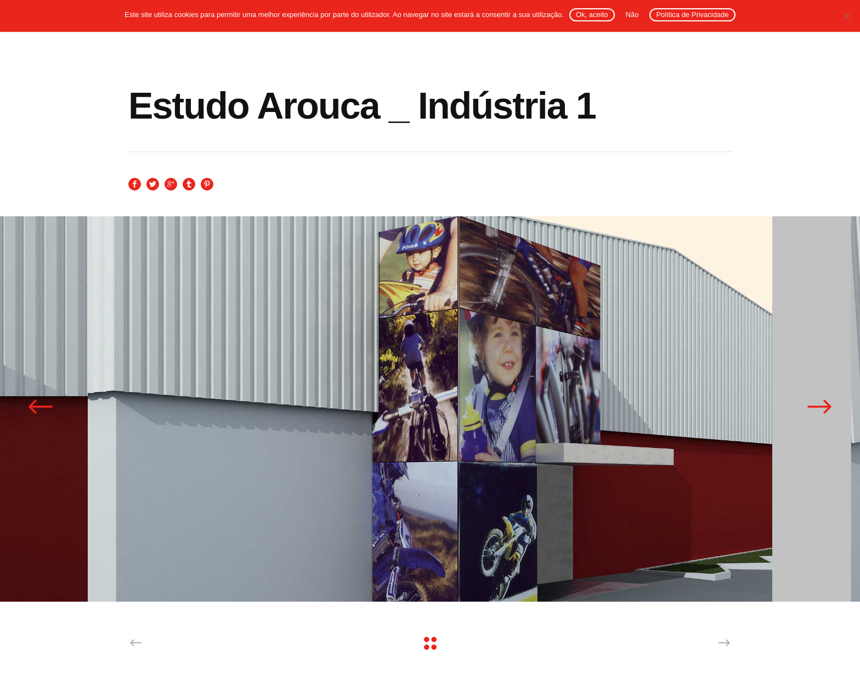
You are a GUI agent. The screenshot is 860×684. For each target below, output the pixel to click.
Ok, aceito (592, 14)
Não (632, 14)
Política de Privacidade (692, 14)
